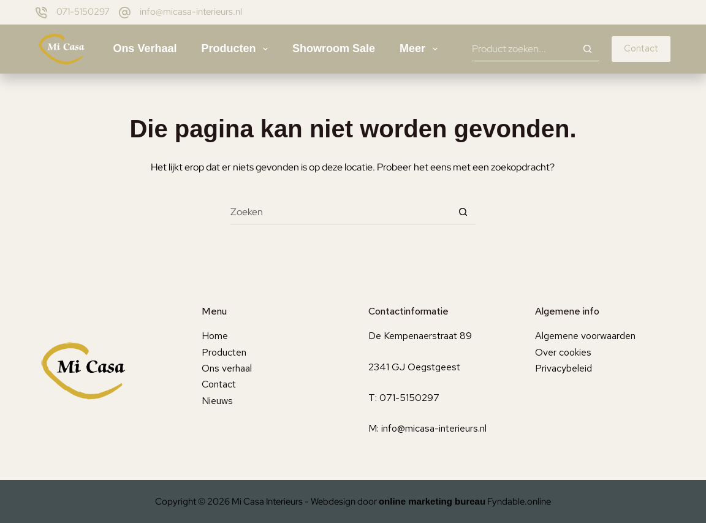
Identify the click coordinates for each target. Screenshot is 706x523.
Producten (237, 49)
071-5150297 (83, 12)
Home (215, 335)
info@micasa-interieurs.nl (191, 12)
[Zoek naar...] (523, 49)
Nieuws (217, 400)
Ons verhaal (144, 48)
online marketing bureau (432, 501)
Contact (641, 48)
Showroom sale (333, 48)
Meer (421, 49)
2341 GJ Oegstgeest (414, 367)
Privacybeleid (563, 368)
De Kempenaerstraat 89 (420, 335)
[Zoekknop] (587, 49)
